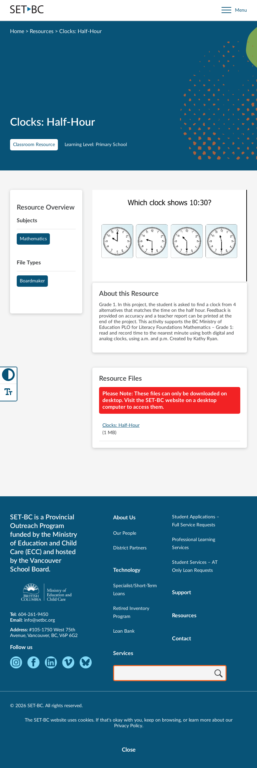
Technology (126, 570)
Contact (181, 638)
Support (181, 592)
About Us (124, 517)
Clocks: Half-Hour (121, 425)
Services (123, 653)
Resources (42, 31)
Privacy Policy (128, 726)
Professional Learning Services (193, 543)
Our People (124, 533)
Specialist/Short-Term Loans (135, 590)
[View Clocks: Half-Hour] (169, 236)
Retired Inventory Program (131, 612)
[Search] (218, 673)
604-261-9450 (33, 614)
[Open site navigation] (234, 10)
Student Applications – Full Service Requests (195, 521)
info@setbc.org (39, 620)
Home (17, 31)
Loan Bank (124, 631)
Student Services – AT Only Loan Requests (195, 566)
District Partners (130, 548)
